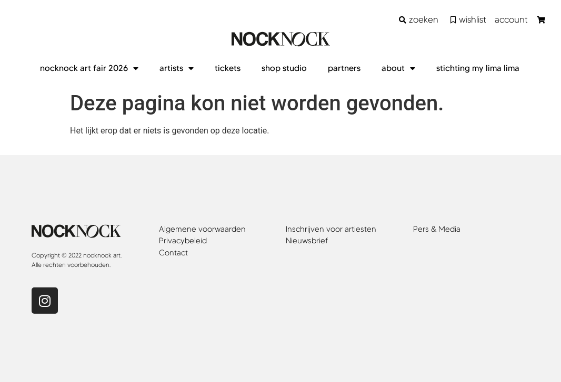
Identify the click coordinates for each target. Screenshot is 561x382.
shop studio (284, 68)
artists (176, 68)
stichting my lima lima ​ (479, 68)
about (398, 68)
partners (344, 68)
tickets (228, 68)
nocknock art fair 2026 (89, 68)
